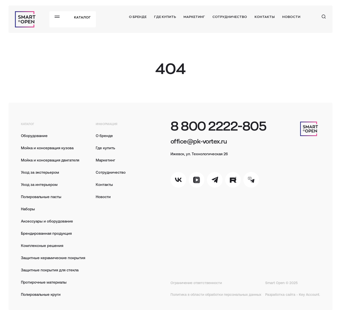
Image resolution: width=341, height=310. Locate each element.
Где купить (165, 16)
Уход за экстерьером (40, 172)
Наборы (28, 208)
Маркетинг (194, 16)
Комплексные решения (42, 245)
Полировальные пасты (41, 196)
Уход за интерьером (39, 184)
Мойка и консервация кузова (47, 147)
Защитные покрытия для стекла (50, 269)
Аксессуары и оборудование (47, 221)
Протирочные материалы (44, 282)
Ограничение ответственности (196, 282)
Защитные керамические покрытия (53, 257)
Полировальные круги (41, 294)
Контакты (265, 16)
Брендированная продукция (46, 233)
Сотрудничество (229, 16)
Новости (291, 16)
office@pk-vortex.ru (198, 140)
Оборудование (34, 135)
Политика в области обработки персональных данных (215, 294)
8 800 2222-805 (218, 125)
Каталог (82, 17)
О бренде (138, 16)
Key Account (309, 294)
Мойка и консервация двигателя (50, 159)
